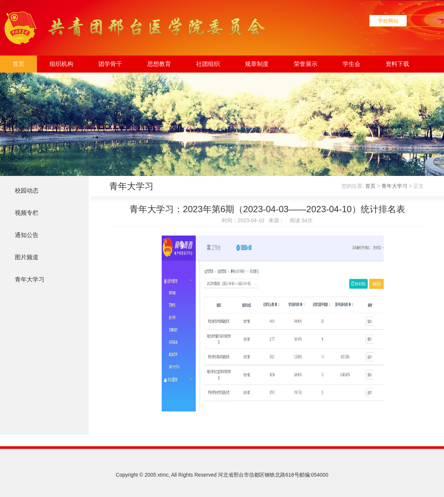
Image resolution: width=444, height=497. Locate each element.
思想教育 (159, 64)
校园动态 (26, 190)
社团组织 (208, 64)
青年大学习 (29, 279)
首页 (18, 64)
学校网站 (388, 21)
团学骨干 (110, 64)
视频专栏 (26, 213)
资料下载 (397, 64)
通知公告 (26, 235)
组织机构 (61, 64)
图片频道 (26, 257)
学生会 (351, 64)
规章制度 (257, 64)
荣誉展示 (305, 64)
